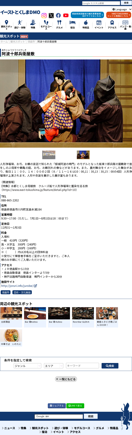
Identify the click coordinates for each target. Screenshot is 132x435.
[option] (66, 103)
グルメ (99, 428)
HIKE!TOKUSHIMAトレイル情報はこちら (118, 14)
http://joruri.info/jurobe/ (19, 285)
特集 (22, 428)
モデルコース (81, 428)
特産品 (113, 428)
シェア (57, 405)
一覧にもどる (66, 359)
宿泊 (43, 431)
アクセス (74, 431)
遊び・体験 (60, 428)
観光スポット (39, 428)
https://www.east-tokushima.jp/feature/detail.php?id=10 (39, 189)
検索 (126, 2)
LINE (75, 405)
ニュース (8, 428)
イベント (57, 431)
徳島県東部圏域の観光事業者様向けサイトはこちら (87, 14)
